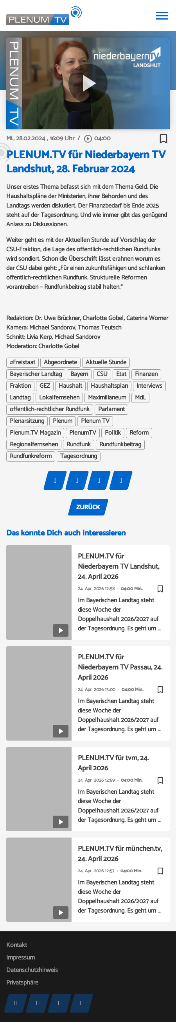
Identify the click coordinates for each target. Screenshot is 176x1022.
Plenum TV (95, 421)
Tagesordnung (78, 456)
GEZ (45, 386)
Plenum (62, 421)
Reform (139, 433)
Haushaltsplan (109, 386)
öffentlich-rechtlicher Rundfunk (50, 410)
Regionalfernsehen (34, 445)
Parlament (111, 410)
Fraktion (20, 386)
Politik (113, 433)
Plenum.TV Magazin (35, 433)
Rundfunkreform (31, 456)
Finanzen (146, 374)
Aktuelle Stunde (106, 363)
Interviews (149, 386)
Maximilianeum (107, 398)
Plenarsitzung (27, 421)
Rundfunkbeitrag (120, 445)
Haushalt (70, 386)
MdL (140, 398)
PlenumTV (82, 433)
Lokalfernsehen (59, 398)
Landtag (20, 398)
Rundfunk (78, 445)
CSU (102, 374)
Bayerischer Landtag (36, 374)
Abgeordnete (60, 363)
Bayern (79, 374)
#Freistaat (22, 363)
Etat (121, 374)
